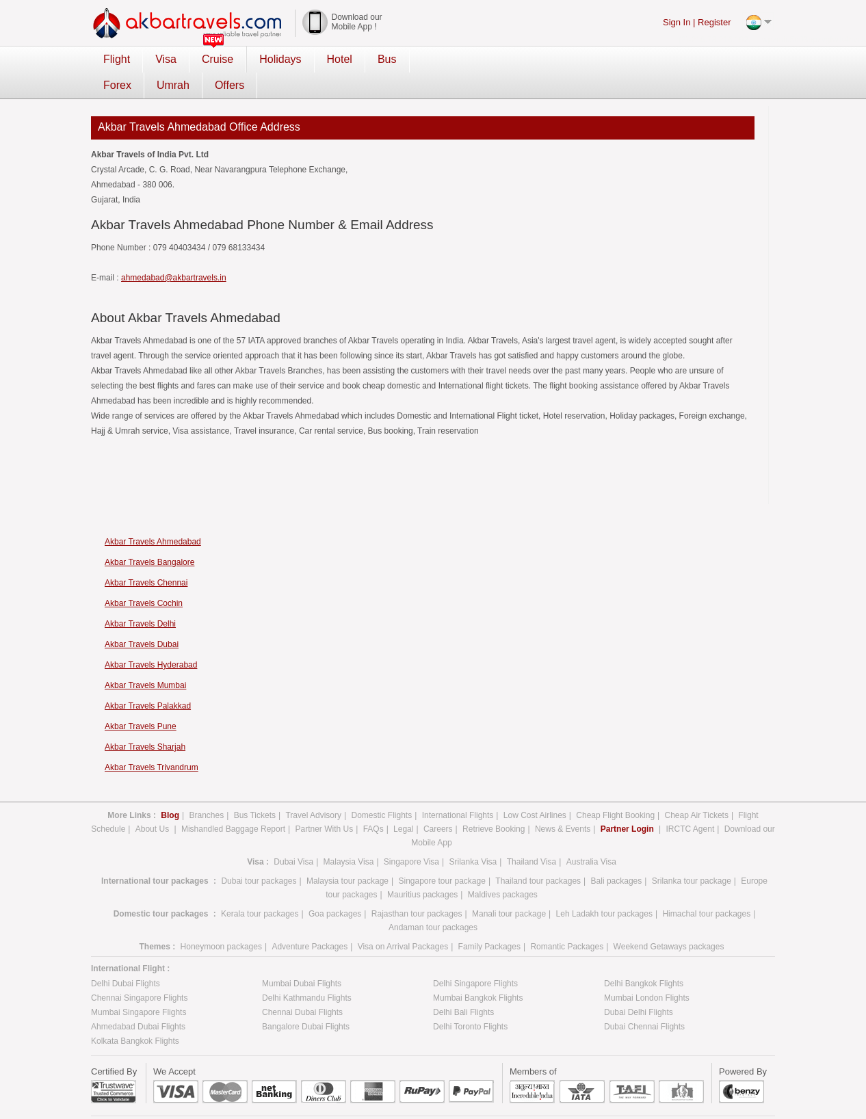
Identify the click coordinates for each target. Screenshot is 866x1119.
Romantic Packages (566, 920)
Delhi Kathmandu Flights (307, 972)
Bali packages (616, 855)
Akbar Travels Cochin (144, 577)
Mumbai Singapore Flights (138, 986)
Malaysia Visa (349, 836)
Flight (116, 59)
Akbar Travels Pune (140, 700)
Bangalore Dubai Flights (306, 1000)
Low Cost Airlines (534, 789)
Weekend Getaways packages (669, 920)
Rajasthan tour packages (416, 888)
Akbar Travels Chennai (146, 557)
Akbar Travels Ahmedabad (153, 516)
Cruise (217, 59)
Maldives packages (503, 868)
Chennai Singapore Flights (139, 972)
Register (714, 22)
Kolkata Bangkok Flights (135, 1015)
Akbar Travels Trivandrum (151, 741)
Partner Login (628, 803)
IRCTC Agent (690, 803)
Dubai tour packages (258, 855)
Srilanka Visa (473, 836)
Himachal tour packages (706, 888)
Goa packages (335, 888)
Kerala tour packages (259, 888)
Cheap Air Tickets (697, 789)
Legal (403, 803)
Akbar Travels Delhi (140, 598)
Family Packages (489, 920)
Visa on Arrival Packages (403, 920)
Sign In (676, 22)
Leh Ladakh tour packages (604, 888)
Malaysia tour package (347, 855)
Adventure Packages (309, 920)
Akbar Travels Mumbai (145, 659)
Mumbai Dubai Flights (301, 957)
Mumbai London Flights (647, 972)
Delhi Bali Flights (463, 986)
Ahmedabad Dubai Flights (138, 1000)
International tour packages (155, 855)
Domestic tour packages (161, 888)
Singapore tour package (441, 855)
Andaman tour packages (433, 901)
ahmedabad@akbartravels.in (173, 251)
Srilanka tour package (691, 855)
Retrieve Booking (493, 803)
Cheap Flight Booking (615, 789)
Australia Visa (591, 836)
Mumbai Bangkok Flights (478, 972)
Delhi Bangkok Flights (643, 957)
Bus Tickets (255, 789)
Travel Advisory (313, 789)
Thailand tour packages (538, 855)
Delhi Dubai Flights (125, 957)
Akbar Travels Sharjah (145, 721)
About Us (153, 803)
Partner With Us (324, 803)
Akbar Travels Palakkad (148, 680)
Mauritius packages (422, 868)
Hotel (339, 59)
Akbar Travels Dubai (142, 618)
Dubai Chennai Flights (644, 1000)
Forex (436, 59)
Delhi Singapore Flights (475, 957)
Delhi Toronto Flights (470, 1000)
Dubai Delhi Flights (638, 986)
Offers (547, 59)
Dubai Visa (293, 836)
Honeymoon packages (221, 920)
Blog (170, 789)
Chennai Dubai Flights (302, 986)
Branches (206, 789)
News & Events (562, 803)
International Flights (458, 789)
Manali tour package (509, 888)
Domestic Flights (381, 789)
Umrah (491, 59)
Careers (438, 803)
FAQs (373, 803)
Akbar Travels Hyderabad (151, 639)
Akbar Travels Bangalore (149, 536)
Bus (387, 59)
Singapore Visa (411, 836)
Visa (165, 59)
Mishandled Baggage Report (233, 803)
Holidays (280, 59)
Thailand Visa (532, 836)
